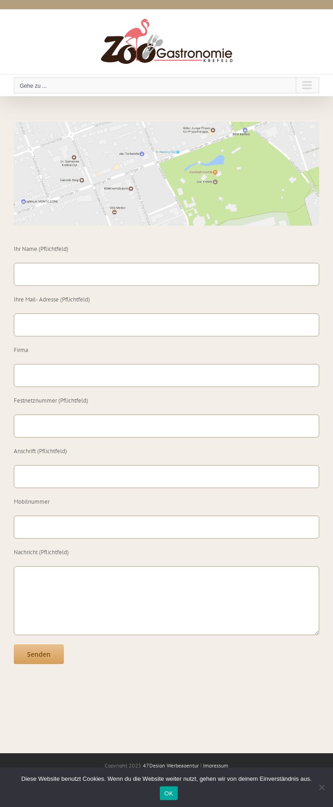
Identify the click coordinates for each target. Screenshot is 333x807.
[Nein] (321, 787)
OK (168, 793)
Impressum (215, 765)
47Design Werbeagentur (171, 765)
